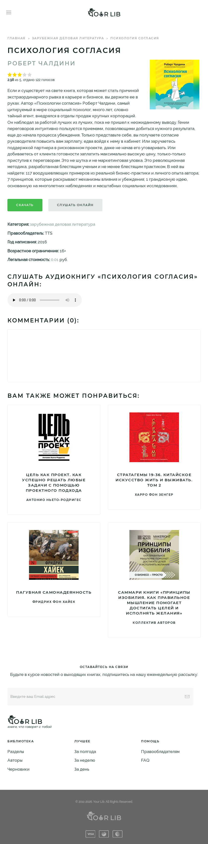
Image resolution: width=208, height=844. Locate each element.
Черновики (18, 769)
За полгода (85, 751)
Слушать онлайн (75, 205)
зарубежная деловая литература (68, 38)
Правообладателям (160, 751)
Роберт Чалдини (41, 63)
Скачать (25, 205)
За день (81, 769)
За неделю (84, 760)
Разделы (15, 751)
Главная (16, 38)
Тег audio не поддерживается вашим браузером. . (44, 300)
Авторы (15, 760)
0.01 (55, 259)
